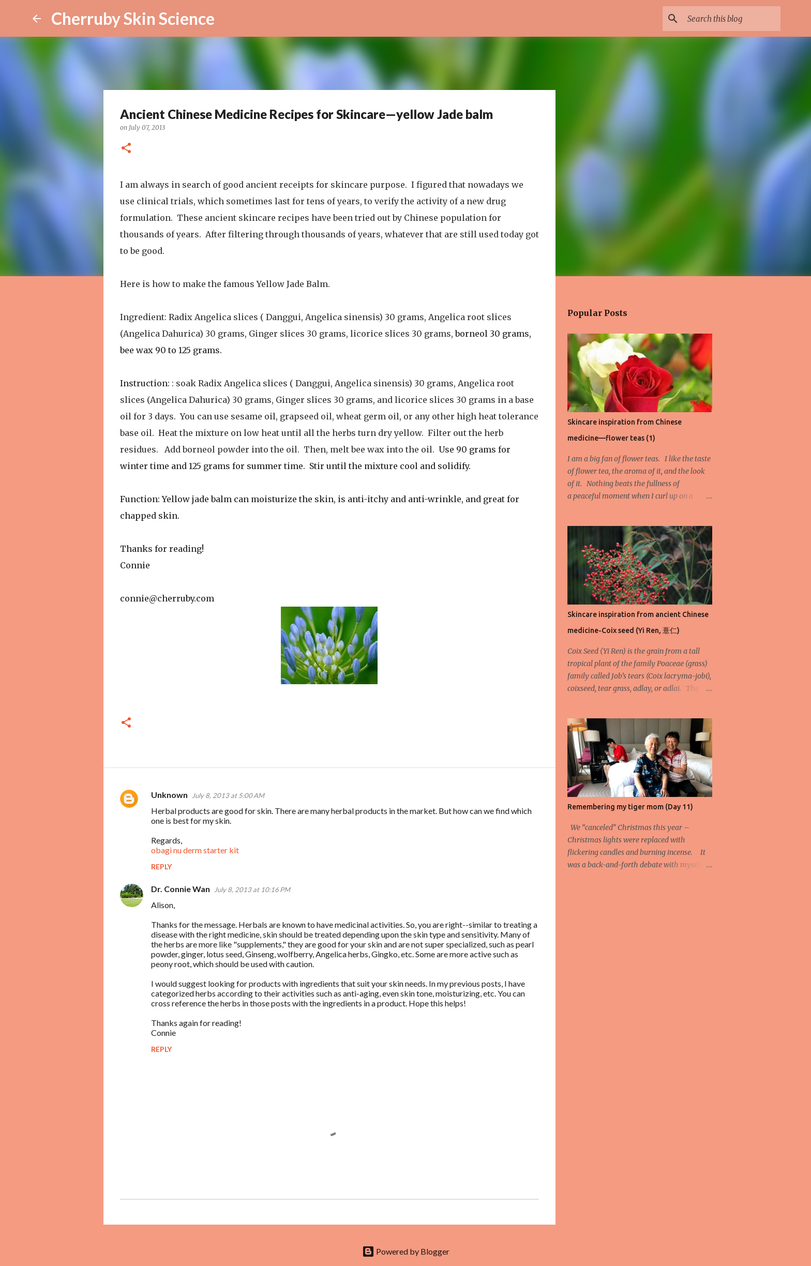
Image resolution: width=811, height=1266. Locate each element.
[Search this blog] (726, 18)
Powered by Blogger (405, 1251)
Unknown (169, 795)
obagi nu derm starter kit (195, 850)
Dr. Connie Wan (180, 889)
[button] (126, 149)
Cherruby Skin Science (133, 18)
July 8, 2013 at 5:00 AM (228, 795)
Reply (161, 866)
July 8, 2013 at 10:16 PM (252, 889)
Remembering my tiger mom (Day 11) (630, 807)
